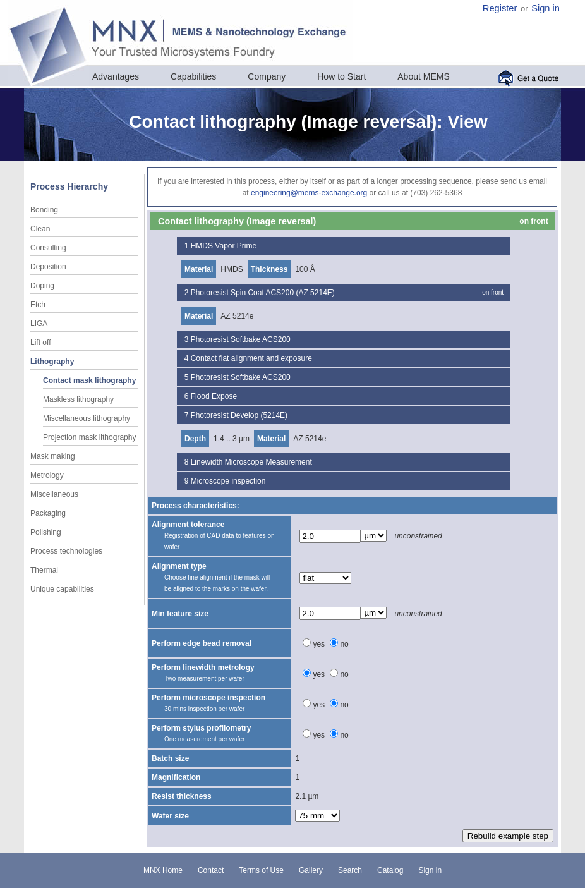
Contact (211, 870)
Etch (37, 304)
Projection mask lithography (89, 437)
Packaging (48, 513)
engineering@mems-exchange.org (309, 192)
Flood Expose (214, 396)
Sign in (545, 8)
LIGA (38, 323)
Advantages (115, 76)
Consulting (48, 247)
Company (267, 76)
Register (500, 8)
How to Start (341, 76)
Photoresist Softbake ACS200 (241, 339)
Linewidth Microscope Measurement (251, 462)
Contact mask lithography (89, 380)
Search (350, 870)
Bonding (44, 209)
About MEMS (423, 76)
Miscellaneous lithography (86, 418)
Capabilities (193, 76)
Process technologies (66, 551)
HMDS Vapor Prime (223, 245)
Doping (42, 285)
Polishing (45, 532)
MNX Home (163, 870)
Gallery (311, 870)
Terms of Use (261, 870)
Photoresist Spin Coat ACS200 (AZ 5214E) (263, 292)
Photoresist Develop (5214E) (239, 415)
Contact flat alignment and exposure (251, 358)
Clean (40, 228)
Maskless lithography (78, 399)
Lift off (40, 342)
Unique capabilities (62, 589)
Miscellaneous (54, 494)
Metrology (47, 475)
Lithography (52, 361)
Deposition (48, 266)
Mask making (52, 456)
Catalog (390, 870)
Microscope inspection (228, 481)
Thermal (44, 570)
